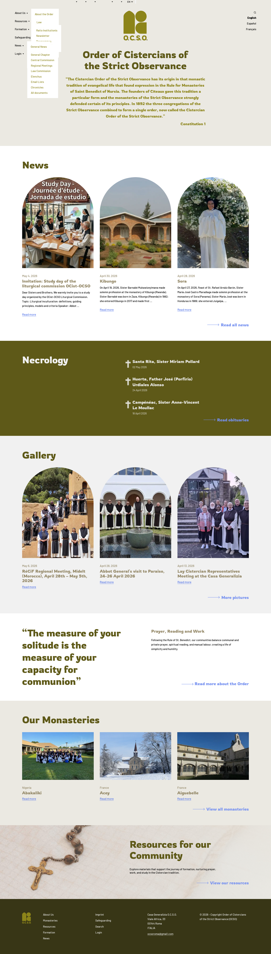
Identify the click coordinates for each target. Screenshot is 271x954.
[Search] (251, 12)
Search (99, 926)
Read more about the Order (215, 683)
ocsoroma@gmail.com (160, 933)
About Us (20, 12)
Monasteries (50, 920)
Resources (21, 21)
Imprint (99, 914)
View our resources (223, 882)
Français (251, 29)
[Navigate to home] (26, 918)
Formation (21, 29)
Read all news (228, 324)
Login (18, 53)
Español (251, 23)
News (18, 45)
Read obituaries (226, 419)
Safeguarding (23, 37)
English (251, 17)
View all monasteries (221, 809)
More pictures (228, 597)
